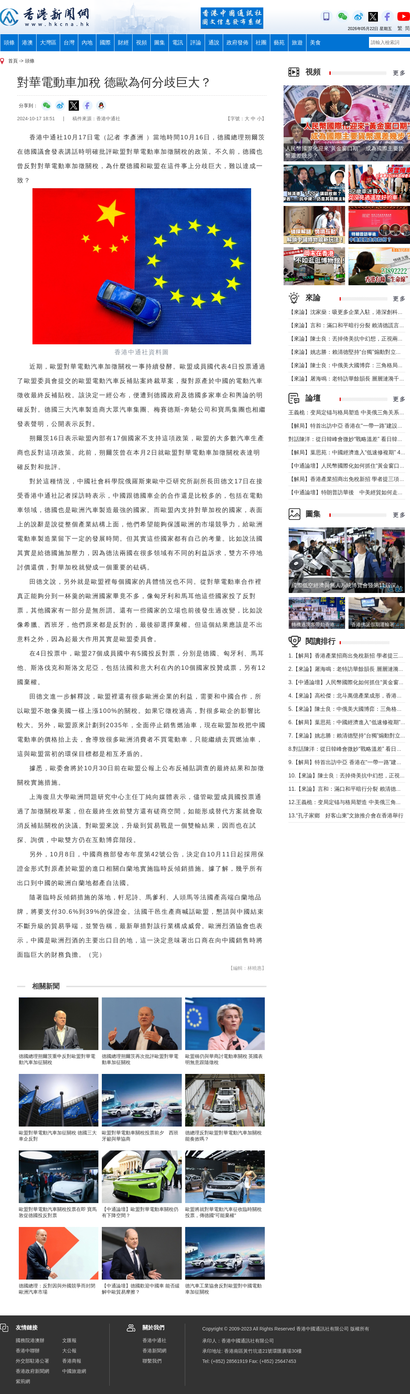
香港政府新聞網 (32, 1371)
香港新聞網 (154, 1350)
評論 (195, 42)
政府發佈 (237, 42)
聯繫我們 (152, 1361)
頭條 (9, 42)
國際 (105, 42)
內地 (87, 42)
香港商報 (71, 1361)
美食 (315, 42)
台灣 (69, 42)
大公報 (69, 1350)
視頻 (141, 42)
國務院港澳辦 (30, 1340)
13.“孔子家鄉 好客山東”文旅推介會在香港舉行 (346, 815)
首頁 (13, 61)
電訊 (177, 42)
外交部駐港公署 (32, 1361)
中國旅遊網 (74, 1371)
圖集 (159, 42)
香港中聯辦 (28, 1350)
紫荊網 (23, 1381)
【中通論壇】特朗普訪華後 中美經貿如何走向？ (348, 492)
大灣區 (48, 42)
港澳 (27, 42)
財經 (123, 42)
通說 (213, 42)
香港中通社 (154, 1340)
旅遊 (297, 42)
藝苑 (279, 42)
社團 (261, 42)
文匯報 (69, 1340)
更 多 (399, 73)
